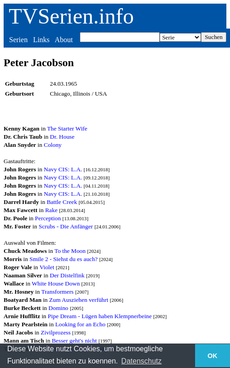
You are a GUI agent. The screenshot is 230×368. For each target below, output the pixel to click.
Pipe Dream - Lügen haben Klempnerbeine (100, 316)
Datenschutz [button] (141, 361)
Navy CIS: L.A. (63, 169)
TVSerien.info (71, 16)
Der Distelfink (67, 275)
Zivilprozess (56, 332)
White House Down (56, 283)
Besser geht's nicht (74, 340)
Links (41, 40)
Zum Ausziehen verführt (78, 299)
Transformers (57, 291)
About (63, 40)
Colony (53, 144)
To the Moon (70, 250)
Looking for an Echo (80, 324)
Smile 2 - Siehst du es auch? (63, 259)
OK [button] (213, 355)
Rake (51, 210)
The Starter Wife (67, 128)
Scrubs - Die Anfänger (66, 226)
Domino (59, 308)
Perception (48, 218)
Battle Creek (62, 202)
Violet (46, 267)
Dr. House (62, 136)
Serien (18, 40)
